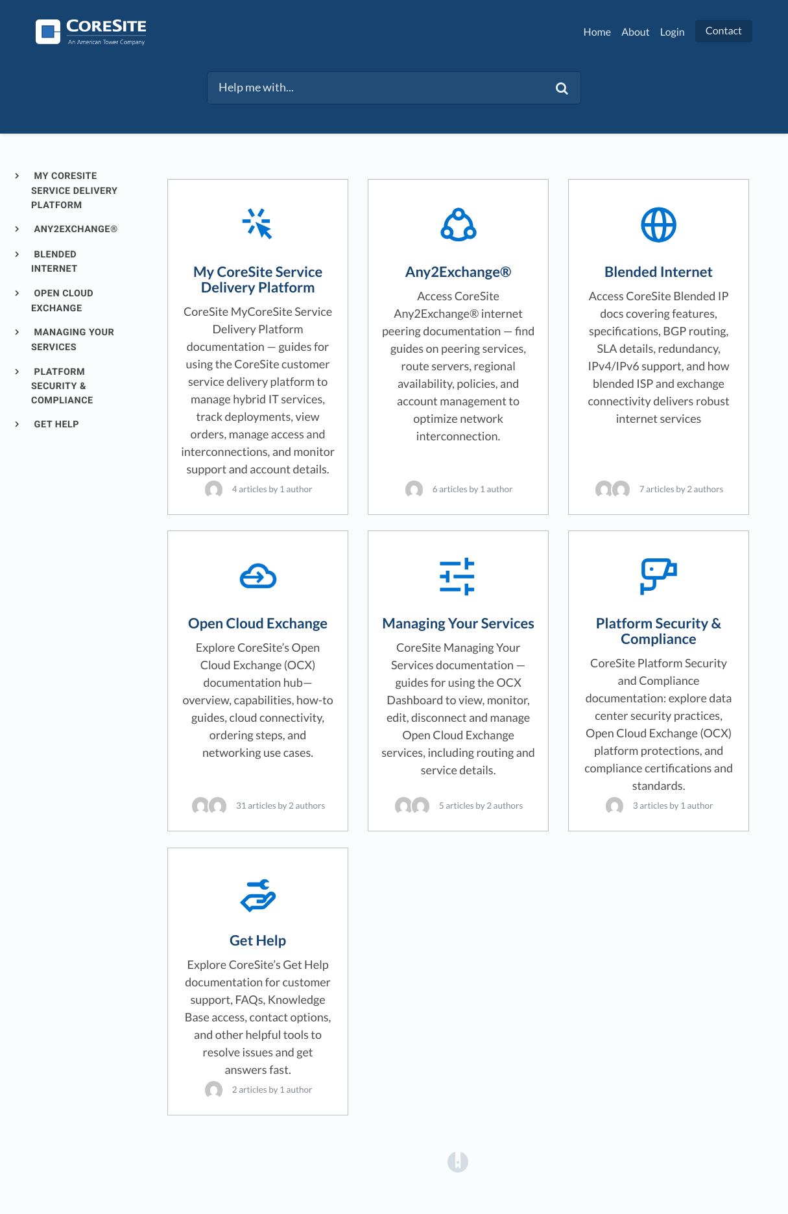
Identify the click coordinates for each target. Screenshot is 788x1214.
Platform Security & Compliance (62, 386)
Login (672, 32)
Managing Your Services (72, 340)
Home (598, 32)
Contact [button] (724, 31)
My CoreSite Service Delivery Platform (74, 190)
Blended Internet (54, 262)
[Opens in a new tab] (458, 1161)
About (635, 32)
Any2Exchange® (75, 229)
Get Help (56, 424)
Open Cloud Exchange (62, 301)
